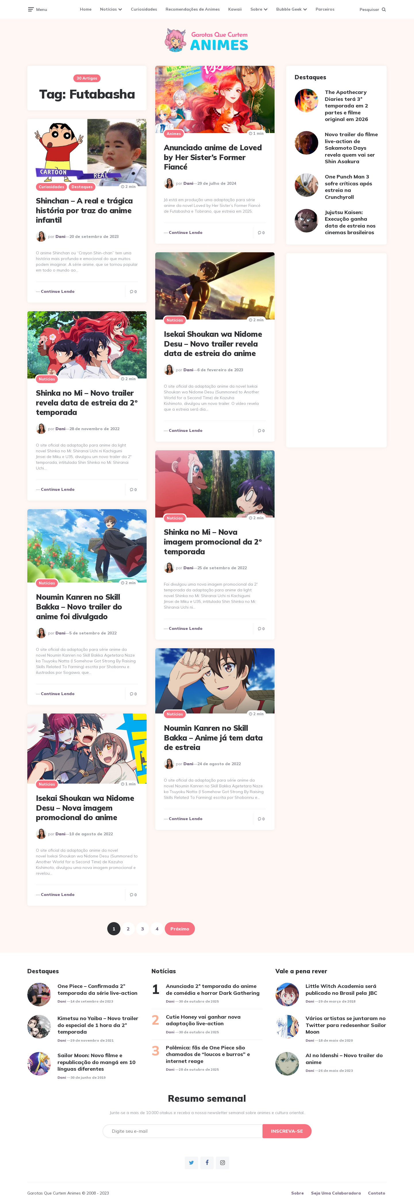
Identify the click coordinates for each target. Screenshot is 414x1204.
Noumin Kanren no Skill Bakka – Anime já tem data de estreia (213, 737)
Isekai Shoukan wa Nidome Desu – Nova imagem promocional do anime (85, 807)
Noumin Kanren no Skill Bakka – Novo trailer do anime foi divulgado (79, 606)
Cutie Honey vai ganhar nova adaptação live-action (203, 1020)
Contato (376, 1193)
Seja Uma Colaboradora (336, 1193)
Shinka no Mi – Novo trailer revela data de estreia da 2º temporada (86, 402)
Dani (188, 183)
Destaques (82, 186)
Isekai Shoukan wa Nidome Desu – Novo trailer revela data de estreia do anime (213, 343)
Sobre (256, 9)
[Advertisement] (336, 350)
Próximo (179, 929)
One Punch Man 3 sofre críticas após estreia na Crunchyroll (348, 186)
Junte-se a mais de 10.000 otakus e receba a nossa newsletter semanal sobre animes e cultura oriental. (207, 1112)
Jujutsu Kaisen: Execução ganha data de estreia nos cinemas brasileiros (350, 222)
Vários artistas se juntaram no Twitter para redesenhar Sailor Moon (346, 1025)
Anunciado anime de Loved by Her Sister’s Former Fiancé (213, 157)
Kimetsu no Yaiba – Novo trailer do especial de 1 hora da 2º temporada (97, 1025)
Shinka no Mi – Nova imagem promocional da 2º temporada (212, 541)
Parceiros (325, 9)
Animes (174, 133)
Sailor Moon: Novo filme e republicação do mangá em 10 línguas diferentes (96, 1062)
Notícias (108, 9)
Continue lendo (185, 232)
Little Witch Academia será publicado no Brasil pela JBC (341, 989)
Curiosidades (144, 9)
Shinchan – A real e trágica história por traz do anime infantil (84, 210)
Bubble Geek (289, 9)
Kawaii (235, 9)
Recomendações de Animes (193, 9)
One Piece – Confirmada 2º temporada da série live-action (97, 989)
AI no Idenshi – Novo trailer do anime (344, 1058)
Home (85, 9)
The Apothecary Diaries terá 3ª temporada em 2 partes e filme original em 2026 (346, 105)
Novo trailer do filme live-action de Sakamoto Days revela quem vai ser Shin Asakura (351, 148)
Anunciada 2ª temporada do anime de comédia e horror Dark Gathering (213, 989)
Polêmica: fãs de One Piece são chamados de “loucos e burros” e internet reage (208, 1054)
